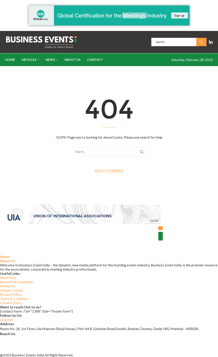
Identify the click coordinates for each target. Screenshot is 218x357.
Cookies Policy (11, 303)
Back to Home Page (109, 170)
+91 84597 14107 (13, 350)
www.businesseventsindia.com (23, 344)
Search (201, 42)
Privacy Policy (11, 294)
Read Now (8, 277)
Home (10, 59)
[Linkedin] (211, 42)
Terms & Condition (14, 298)
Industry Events (11, 290)
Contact (95, 59)
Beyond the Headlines (16, 282)
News (50, 59)
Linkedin (6, 319)
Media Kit (7, 286)
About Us (72, 59)
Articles (29, 59)
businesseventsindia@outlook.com (26, 338)
